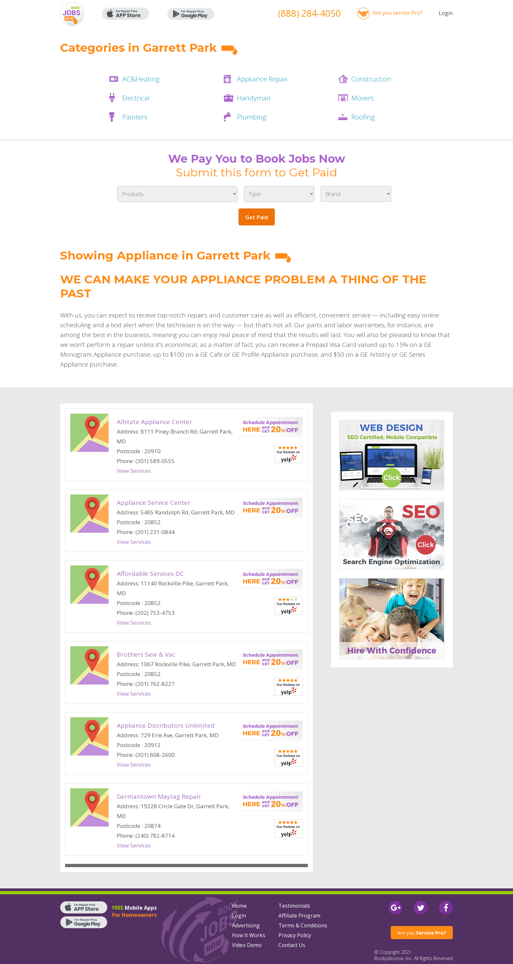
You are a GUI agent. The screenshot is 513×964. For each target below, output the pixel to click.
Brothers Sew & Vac (146, 654)
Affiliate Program (299, 915)
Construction (371, 78)
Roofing (363, 116)
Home (239, 905)
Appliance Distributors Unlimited (166, 725)
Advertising (246, 925)
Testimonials (294, 905)
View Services (134, 470)
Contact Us (291, 945)
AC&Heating (141, 78)
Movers (362, 97)
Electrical (136, 97)
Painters (135, 116)
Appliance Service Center (153, 502)
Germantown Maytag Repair (159, 796)
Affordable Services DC (150, 573)
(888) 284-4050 (309, 13)
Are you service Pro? (397, 12)
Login (446, 13)
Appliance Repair (262, 78)
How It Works (248, 935)
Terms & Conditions (302, 925)
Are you (421, 932)
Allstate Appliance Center (154, 422)
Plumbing (252, 116)
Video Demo (247, 945)
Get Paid (256, 217)
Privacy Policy (294, 935)
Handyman (254, 97)
